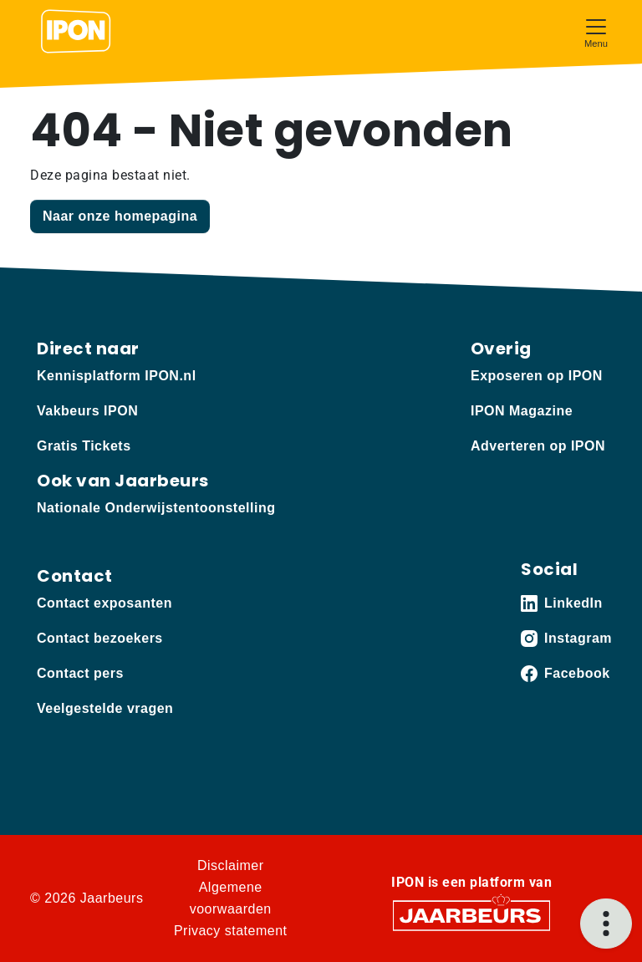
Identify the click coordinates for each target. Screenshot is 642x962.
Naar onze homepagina (120, 216)
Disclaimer (230, 865)
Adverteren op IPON (538, 446)
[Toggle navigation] (596, 31)
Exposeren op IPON (537, 376)
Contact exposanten (104, 603)
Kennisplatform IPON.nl (116, 376)
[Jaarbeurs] (471, 915)
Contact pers (80, 673)
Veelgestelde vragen (105, 708)
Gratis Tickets (84, 446)
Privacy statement (231, 931)
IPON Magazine (522, 411)
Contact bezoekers (100, 638)
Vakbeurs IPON (87, 411)
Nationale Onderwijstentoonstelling (156, 508)
